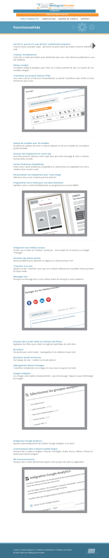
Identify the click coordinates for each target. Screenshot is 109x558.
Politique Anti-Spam (64, 550)
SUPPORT (85, 18)
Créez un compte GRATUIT (57, 14)
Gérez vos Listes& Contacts (75, 45)
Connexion (54, 11)
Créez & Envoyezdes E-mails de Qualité (24, 45)
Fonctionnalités (29, 18)
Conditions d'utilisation (45, 550)
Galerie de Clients (68, 18)
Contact (16, 550)
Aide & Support (27, 550)
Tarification (48, 18)
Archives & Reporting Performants (50, 45)
